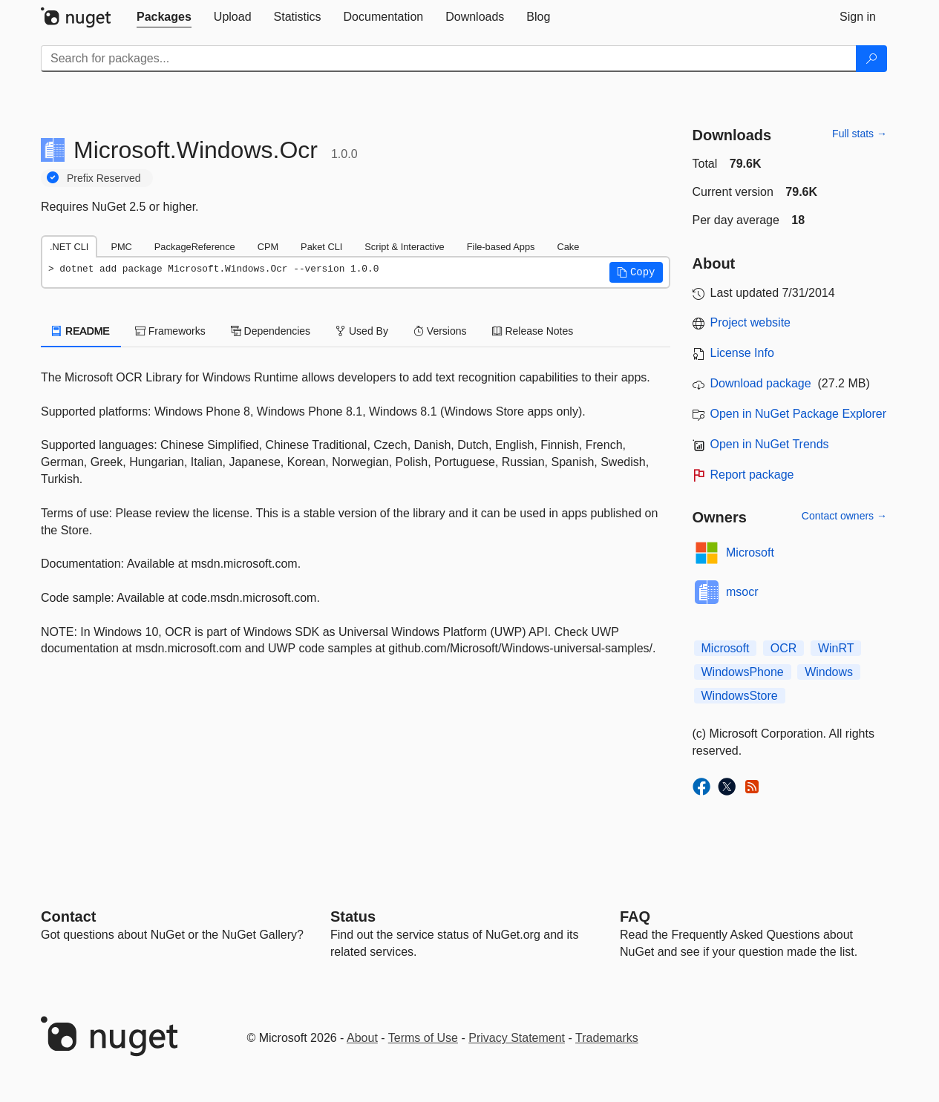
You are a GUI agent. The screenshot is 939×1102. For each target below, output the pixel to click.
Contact (68, 916)
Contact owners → (844, 516)
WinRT (836, 648)
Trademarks (606, 1038)
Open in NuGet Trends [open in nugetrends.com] (769, 444)
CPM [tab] (268, 246)
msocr (742, 592)
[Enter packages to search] (449, 58)
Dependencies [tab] (270, 331)
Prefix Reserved (104, 178)
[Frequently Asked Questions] (635, 916)
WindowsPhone (742, 672)
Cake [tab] (568, 246)
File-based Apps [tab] (501, 246)
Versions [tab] (440, 331)
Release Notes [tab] (533, 331)
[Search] (871, 58)
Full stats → (859, 134)
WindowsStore (739, 695)
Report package (752, 474)
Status (353, 916)
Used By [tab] (362, 331)
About (362, 1038)
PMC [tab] (121, 246)
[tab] (164, 17)
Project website (750, 322)
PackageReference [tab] (194, 246)
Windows (829, 672)
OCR (783, 648)
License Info (742, 353)
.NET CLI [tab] (69, 246)
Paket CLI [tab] (321, 246)
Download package (760, 383)
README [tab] (81, 331)
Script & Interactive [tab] (404, 246)
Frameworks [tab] (170, 331)
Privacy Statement (516, 1038)
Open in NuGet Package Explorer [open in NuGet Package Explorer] (798, 413)
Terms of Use (423, 1038)
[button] (636, 272)
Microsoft (750, 552)
